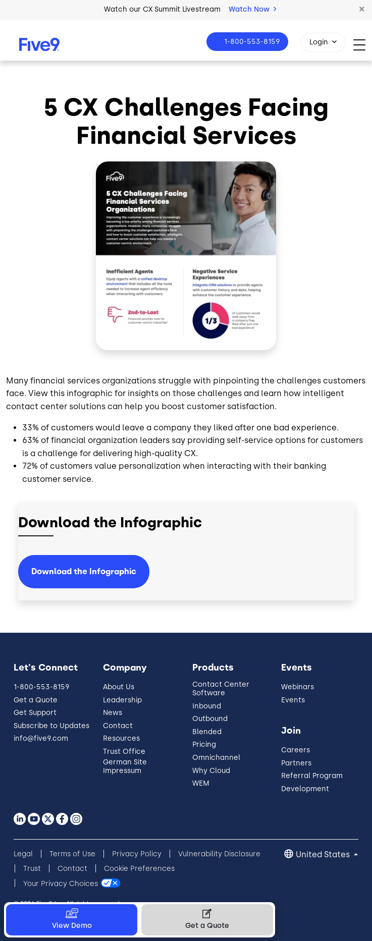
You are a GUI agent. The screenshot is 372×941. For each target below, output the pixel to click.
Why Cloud (211, 770)
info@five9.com (41, 738)
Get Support (35, 712)
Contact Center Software (220, 688)
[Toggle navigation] (362, 44)
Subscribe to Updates (51, 726)
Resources (121, 738)
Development (305, 789)
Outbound (210, 718)
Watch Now (252, 9)
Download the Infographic (83, 571)
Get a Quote (36, 700)
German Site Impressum (125, 766)
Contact (118, 726)
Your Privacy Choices (60, 883)
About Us (118, 687)
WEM (200, 783)
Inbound (206, 706)
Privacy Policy (137, 854)
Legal (23, 854)
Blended (207, 732)
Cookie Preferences (139, 868)
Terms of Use (72, 854)
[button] (361, 9)
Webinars (297, 687)
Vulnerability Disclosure (219, 854)
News (112, 712)
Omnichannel (216, 757)
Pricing (204, 744)
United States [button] (324, 854)
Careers (295, 750)
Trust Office (124, 751)
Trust (32, 868)
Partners (296, 763)
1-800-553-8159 (251, 41)
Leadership (122, 700)
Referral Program (312, 775)
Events (293, 700)
